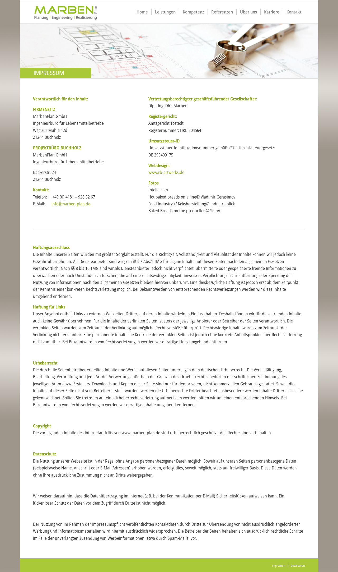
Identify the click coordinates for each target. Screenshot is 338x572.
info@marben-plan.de (70, 204)
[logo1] (71, 12)
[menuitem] (142, 12)
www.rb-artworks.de (166, 172)
